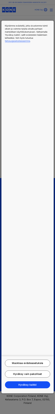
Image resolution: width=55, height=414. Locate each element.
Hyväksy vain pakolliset (27, 374)
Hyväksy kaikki (27, 384)
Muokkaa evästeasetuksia (27, 363)
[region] (27, 207)
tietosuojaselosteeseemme (17, 41)
